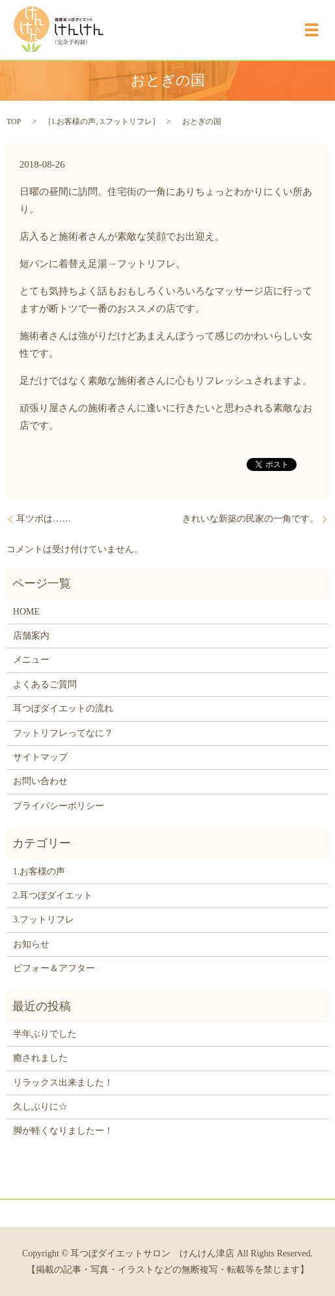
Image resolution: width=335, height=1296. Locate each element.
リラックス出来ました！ (63, 1082)
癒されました (40, 1058)
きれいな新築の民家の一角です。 (250, 519)
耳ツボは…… (43, 519)
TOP (14, 121)
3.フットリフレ (126, 121)
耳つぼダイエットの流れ (63, 708)
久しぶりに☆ (40, 1107)
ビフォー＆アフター (54, 968)
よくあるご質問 (45, 684)
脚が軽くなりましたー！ (63, 1131)
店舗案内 (31, 636)
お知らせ (31, 944)
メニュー (31, 660)
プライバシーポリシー (58, 806)
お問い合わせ (40, 781)
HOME (26, 611)
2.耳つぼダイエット (53, 895)
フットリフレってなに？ (63, 733)
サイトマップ (40, 757)
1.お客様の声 (73, 121)
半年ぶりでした (45, 1034)
